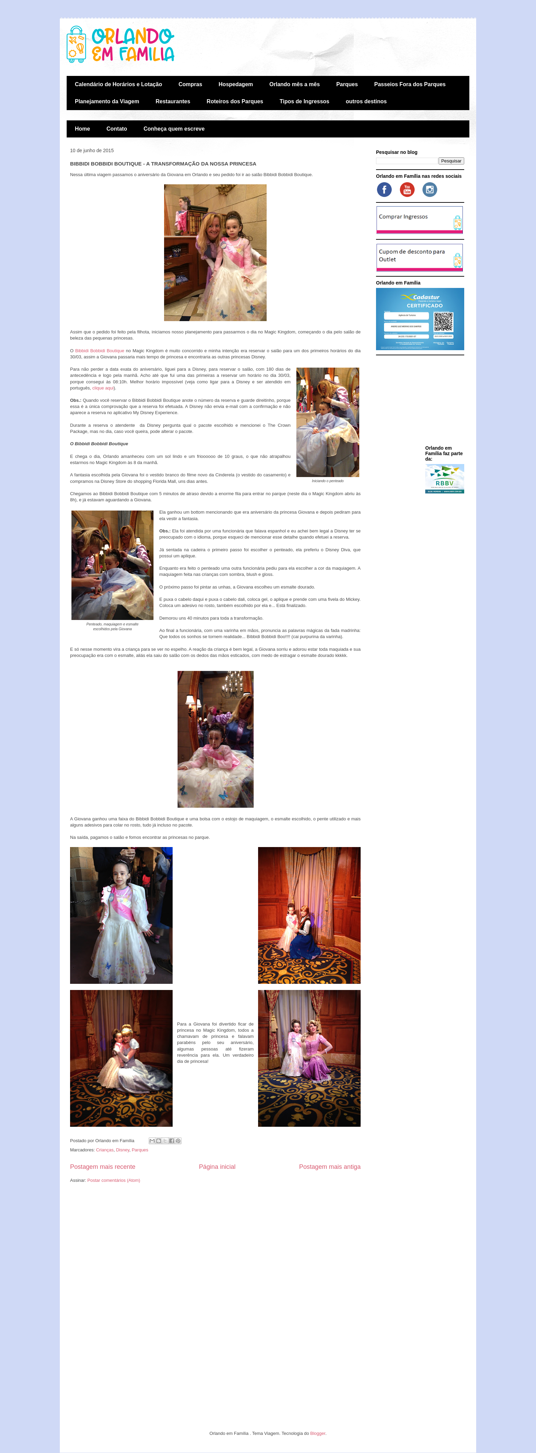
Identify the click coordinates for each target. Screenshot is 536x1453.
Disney (122, 1149)
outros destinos (366, 101)
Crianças (104, 1149)
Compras (190, 84)
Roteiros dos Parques (235, 101)
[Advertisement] (418, 401)
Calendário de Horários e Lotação (118, 84)
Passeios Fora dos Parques (410, 84)
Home (82, 129)
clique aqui (102, 388)
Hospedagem (236, 84)
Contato (116, 129)
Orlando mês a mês (294, 84)
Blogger (317, 1433)
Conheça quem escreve (174, 129)
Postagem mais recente (102, 1166)
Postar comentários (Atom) (114, 1180)
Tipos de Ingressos (305, 101)
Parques (347, 84)
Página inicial (217, 1166)
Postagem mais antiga (330, 1166)
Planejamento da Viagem (107, 101)
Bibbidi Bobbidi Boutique (99, 350)
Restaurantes (173, 101)
